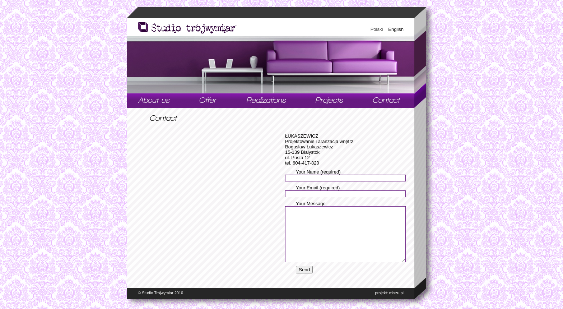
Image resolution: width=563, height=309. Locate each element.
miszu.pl (396, 293)
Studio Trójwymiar (157, 293)
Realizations (266, 101)
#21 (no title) (154, 101)
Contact (386, 101)
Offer (208, 101)
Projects (329, 101)
